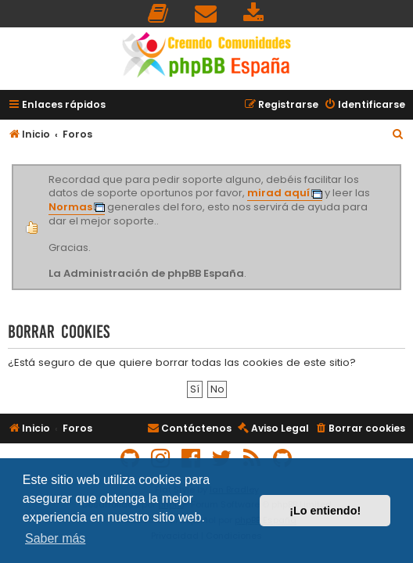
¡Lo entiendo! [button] (325, 510)
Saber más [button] (55, 538)
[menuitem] (158, 13)
